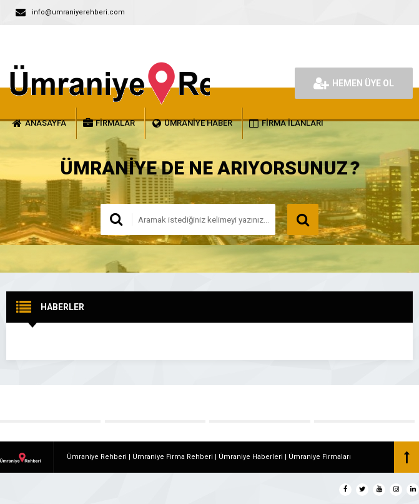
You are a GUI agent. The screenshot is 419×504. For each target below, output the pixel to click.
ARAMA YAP (302, 219)
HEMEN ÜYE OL (353, 83)
